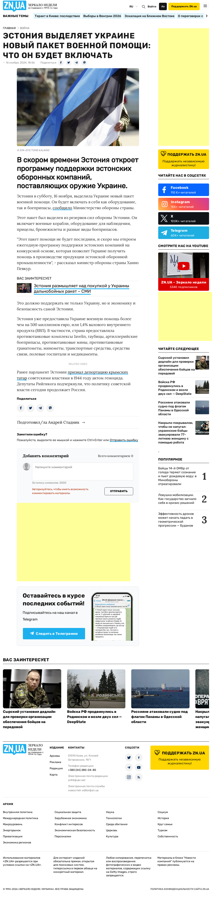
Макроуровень (12, 824)
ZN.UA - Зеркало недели (183, 282)
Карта (53, 774)
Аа (163, 6)
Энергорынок (12, 830)
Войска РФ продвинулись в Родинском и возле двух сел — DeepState (174, 388)
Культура (112, 836)
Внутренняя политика (17, 812)
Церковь (111, 830)
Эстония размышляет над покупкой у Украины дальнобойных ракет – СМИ (81, 288)
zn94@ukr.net (76, 780)
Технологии (114, 818)
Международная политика (20, 818)
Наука (110, 812)
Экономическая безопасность (75, 830)
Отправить (119, 491)
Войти (152, 6)
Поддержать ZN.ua (184, 6)
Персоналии (63, 836)
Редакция (56, 768)
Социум (163, 812)
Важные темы (16, 16)
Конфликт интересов (69, 824)
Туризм (162, 830)
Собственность (168, 836)
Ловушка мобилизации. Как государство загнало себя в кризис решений (177, 499)
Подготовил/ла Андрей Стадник (48, 422)
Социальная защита (68, 812)
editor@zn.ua (90, 790)
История (163, 818)
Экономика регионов (17, 842)
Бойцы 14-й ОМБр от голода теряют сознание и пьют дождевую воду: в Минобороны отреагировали (177, 476)
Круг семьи (165, 824)
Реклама (55, 762)
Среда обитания (117, 824)
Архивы (55, 756)
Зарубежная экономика (71, 818)
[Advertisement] (73, 542)
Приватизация (12, 836)
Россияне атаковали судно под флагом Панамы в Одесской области (174, 408)
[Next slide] (206, 16)
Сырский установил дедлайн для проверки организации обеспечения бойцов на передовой (176, 365)
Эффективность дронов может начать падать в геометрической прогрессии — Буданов (176, 519)
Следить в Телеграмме (54, 633)
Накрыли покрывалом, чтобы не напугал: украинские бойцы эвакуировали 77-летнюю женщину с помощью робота (175, 432)
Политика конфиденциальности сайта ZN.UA (179, 889)
